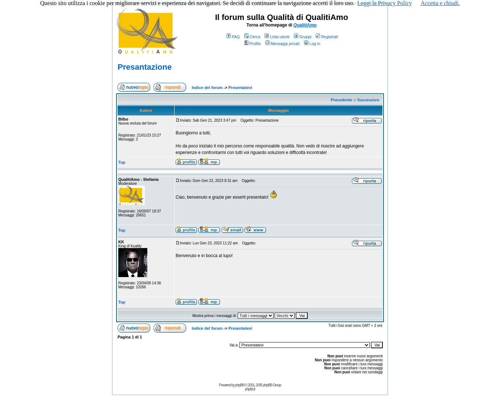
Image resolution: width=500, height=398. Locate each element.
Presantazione (145, 67)
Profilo (252, 43)
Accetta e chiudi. (440, 3)
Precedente (341, 100)
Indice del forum (207, 87)
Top (121, 162)
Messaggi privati (282, 43)
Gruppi (302, 36)
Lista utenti (277, 36)
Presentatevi (240, 87)
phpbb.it (250, 389)
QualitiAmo (305, 25)
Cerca (252, 36)
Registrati (327, 36)
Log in (312, 43)
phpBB (239, 385)
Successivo (368, 100)
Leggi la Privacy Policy (384, 3)
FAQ (233, 36)
